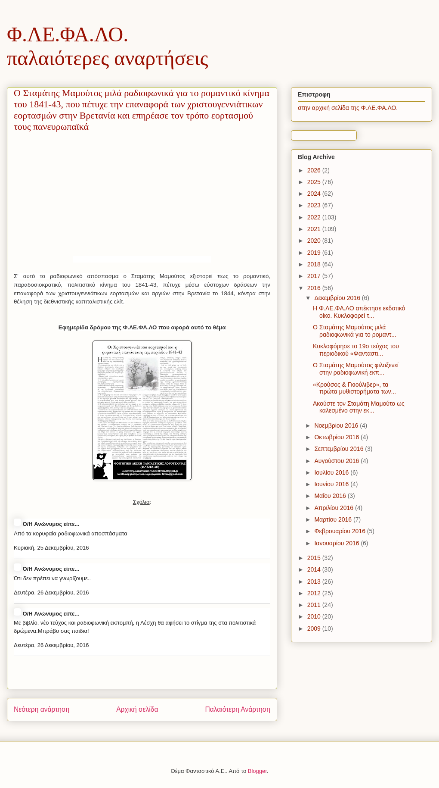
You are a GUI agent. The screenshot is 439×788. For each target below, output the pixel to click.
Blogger (257, 771)
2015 (314, 557)
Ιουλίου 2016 (332, 472)
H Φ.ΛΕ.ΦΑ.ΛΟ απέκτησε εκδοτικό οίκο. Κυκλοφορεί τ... (359, 312)
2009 (314, 628)
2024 (314, 193)
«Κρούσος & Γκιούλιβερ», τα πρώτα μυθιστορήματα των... (354, 388)
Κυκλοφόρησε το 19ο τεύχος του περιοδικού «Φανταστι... (356, 350)
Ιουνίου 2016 (332, 484)
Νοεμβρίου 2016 (337, 425)
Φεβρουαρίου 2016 (340, 531)
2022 (314, 217)
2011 (314, 604)
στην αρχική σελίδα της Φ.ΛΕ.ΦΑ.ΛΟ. (348, 107)
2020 (314, 240)
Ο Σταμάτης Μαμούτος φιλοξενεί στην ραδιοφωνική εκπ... (356, 369)
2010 (314, 616)
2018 (314, 264)
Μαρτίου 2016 (333, 519)
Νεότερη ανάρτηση (41, 709)
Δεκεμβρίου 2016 (338, 297)
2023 (314, 205)
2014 (314, 569)
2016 (314, 288)
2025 (314, 181)
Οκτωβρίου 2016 (337, 437)
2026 (314, 170)
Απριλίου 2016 (334, 507)
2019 (314, 252)
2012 (314, 593)
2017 (314, 275)
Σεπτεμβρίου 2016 (339, 448)
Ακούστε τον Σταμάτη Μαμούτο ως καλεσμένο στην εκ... (359, 407)
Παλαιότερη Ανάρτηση (237, 709)
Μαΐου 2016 (330, 495)
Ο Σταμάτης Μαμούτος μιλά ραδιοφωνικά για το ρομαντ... (354, 331)
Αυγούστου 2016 (337, 460)
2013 (314, 581)
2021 (314, 228)
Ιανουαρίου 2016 (337, 543)
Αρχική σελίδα (137, 709)
